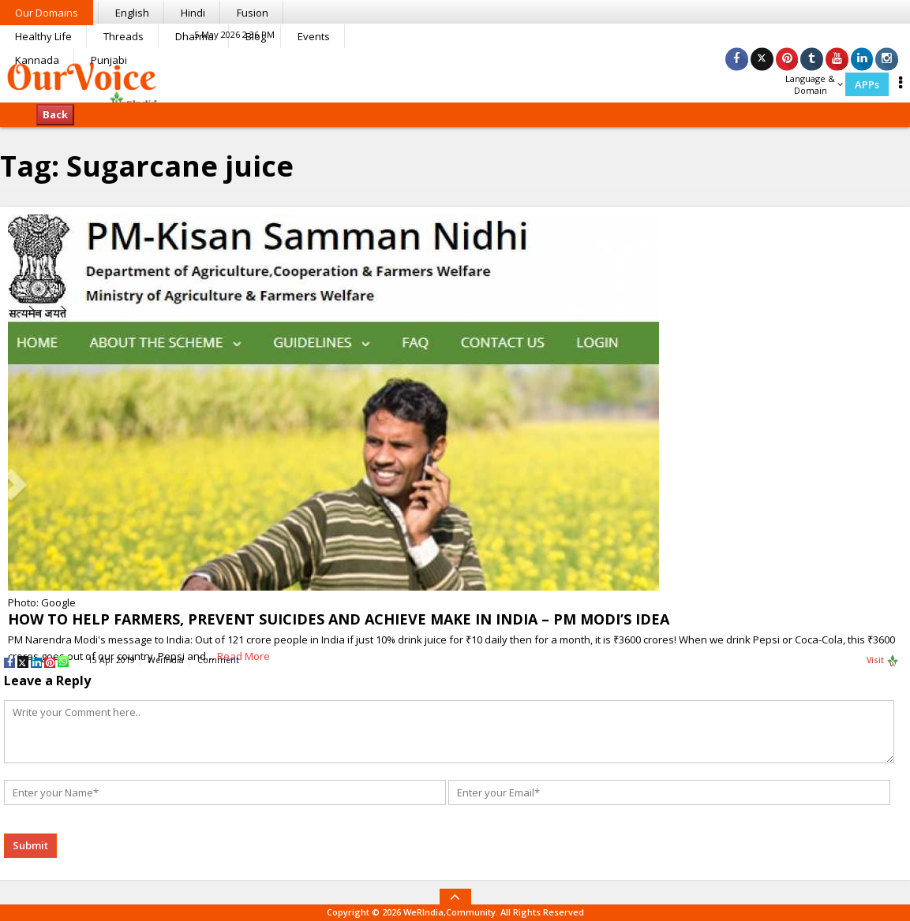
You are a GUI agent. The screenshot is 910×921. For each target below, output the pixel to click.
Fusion (252, 13)
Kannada (37, 60)
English (132, 13)
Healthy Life (43, 36)
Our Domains (46, 13)
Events (314, 36)
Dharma (194, 36)
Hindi (193, 13)
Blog (255, 36)
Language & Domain (814, 84)
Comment (218, 660)
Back (55, 114)
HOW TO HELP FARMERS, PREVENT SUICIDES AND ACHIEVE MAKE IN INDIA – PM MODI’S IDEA (338, 619)
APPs (867, 84)
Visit (883, 660)
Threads (123, 36)
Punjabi (109, 60)
